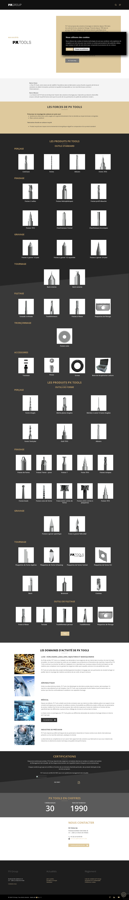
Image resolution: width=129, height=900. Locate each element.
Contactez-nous (12, 884)
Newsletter (49, 882)
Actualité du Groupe (51, 880)
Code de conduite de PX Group (93, 879)
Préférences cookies (90, 882)
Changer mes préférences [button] (81, 49)
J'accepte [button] (69, 49)
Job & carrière (50, 879)
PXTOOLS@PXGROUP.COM (78, 839)
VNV (41, 897)
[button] (120, 5)
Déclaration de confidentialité (92, 880)
